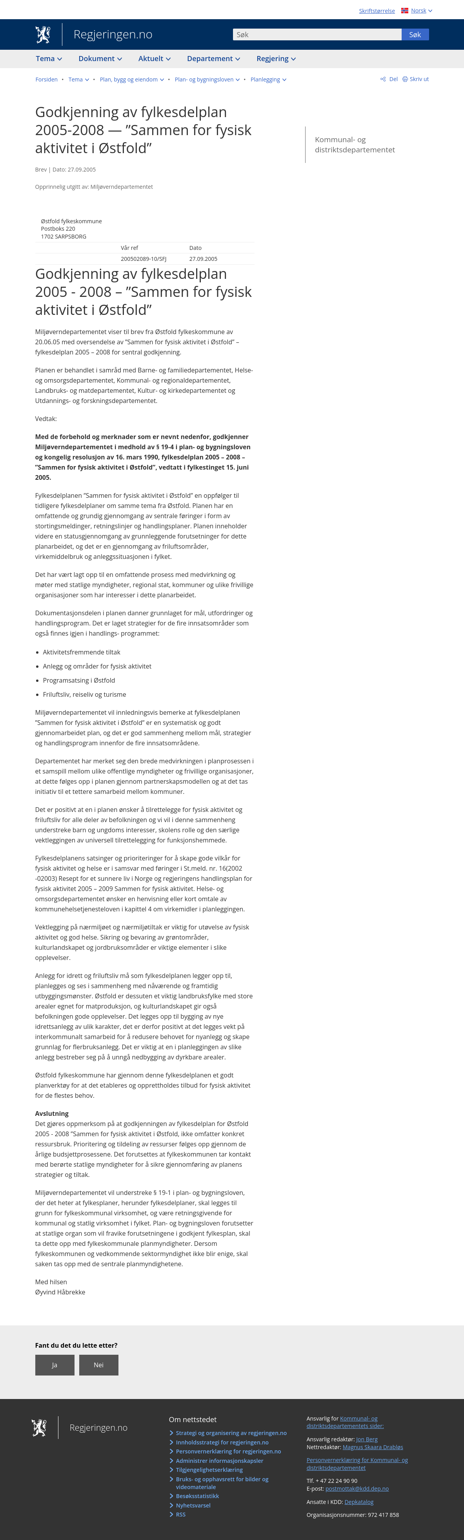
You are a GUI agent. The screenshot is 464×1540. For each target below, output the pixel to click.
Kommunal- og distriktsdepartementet (355, 144)
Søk (415, 34)
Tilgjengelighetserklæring (209, 1469)
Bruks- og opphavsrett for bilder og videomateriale (222, 1483)
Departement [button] (211, 58)
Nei (99, 1365)
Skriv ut (419, 79)
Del (393, 79)
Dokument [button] (97, 58)
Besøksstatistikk (197, 1496)
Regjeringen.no (107, 35)
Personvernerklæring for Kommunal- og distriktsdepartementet (357, 1463)
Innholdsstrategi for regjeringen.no (222, 1442)
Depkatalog (358, 1502)
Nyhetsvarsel (193, 1505)
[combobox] (317, 34)
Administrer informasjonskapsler (220, 1460)
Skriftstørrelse (377, 10)
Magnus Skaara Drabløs (373, 1447)
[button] (79, 79)
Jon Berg (367, 1439)
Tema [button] (46, 58)
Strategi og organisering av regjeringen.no (231, 1433)
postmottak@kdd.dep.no (357, 1488)
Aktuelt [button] (151, 58)
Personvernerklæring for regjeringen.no (228, 1451)
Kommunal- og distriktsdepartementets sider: (345, 1422)
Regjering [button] (273, 58)
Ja (54, 1365)
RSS (181, 1514)
